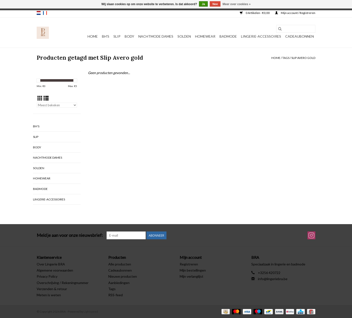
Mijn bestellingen (193, 270)
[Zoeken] (295, 29)
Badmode (228, 36)
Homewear (205, 36)
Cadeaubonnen (299, 36)
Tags (285, 58)
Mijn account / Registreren (295, 13)
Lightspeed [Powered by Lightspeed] (91, 311)
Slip (117, 36)
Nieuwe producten (122, 276)
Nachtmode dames (155, 36)
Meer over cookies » (237, 4)
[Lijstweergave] (46, 98)
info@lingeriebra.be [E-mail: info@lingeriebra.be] (272, 279)
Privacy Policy (47, 276)
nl (39, 13)
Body (129, 36)
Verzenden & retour (52, 289)
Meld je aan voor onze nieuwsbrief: (70, 235)
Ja (203, 4)
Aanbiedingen (119, 283)
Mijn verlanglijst (191, 276)
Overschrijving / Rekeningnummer (62, 283)
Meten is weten (49, 295)
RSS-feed (115, 295)
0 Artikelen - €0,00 (255, 13)
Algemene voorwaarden (55, 270)
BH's (105, 36)
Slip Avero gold (303, 58)
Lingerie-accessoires (261, 36)
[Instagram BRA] (311, 235)
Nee (215, 4)
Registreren (189, 264)
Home (93, 36)
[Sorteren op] (57, 105)
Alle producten (119, 264)
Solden (184, 36)
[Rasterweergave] (40, 98)
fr (45, 13)
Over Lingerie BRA (51, 264)
